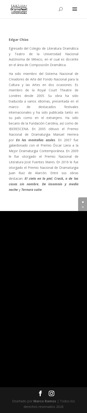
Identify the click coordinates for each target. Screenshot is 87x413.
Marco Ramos (44, 401)
